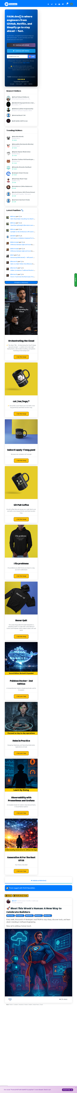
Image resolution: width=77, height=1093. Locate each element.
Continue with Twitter (21, 50)
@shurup (12, 216)
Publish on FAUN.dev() (21, 282)
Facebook (21, 1004)
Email (41, 1004)
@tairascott (13, 261)
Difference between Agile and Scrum (20, 244)
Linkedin (16, 1004)
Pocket (26, 1004)
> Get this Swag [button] (21, 460)
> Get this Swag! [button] (21, 357)
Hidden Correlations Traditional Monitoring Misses (24, 270)
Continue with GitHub (21, 45)
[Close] (75, 1087)
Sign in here (26, 62)
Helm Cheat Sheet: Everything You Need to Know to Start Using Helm (29, 219)
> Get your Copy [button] (21, 696)
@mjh (12, 255)
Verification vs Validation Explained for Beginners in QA (26, 238)
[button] (66, 4)
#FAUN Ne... (29, 915)
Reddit (30, 1004)
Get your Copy (67, 1089)
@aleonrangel (14, 242)
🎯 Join (31, 56)
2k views (63, 999)
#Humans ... (38, 915)
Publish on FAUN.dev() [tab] (38, 880)
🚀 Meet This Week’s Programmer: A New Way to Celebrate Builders (34, 910)
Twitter (11, 1004)
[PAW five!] (10, 999)
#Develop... (10, 915)
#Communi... (20, 915)
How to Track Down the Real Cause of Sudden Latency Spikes (27, 276)
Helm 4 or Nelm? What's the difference (21, 264)
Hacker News (36, 1004)
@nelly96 (13, 235)
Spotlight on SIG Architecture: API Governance (23, 231)
